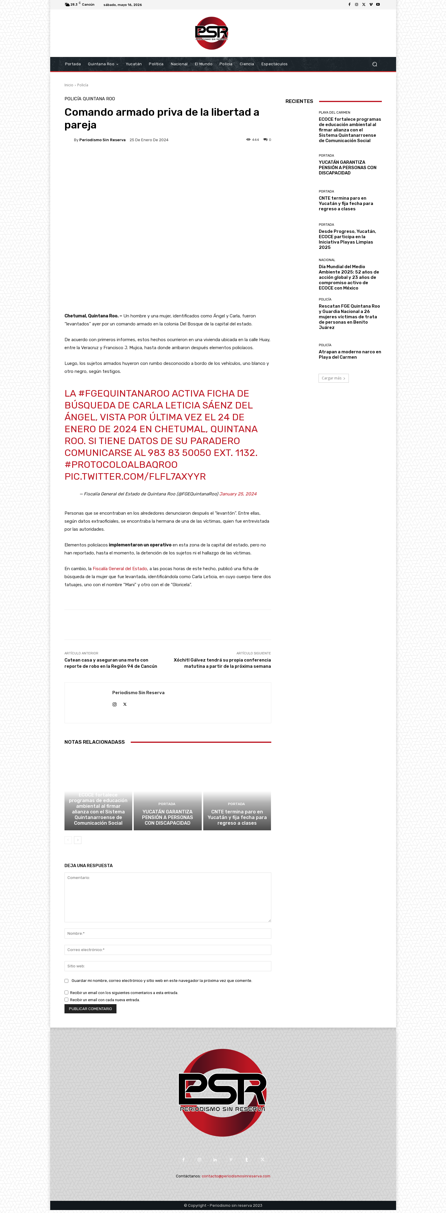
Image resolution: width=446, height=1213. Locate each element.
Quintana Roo (99, 99)
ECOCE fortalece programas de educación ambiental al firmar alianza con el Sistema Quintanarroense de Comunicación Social (98, 813)
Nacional (327, 260)
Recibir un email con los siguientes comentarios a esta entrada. (124, 995)
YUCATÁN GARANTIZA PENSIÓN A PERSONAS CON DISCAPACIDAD (167, 821)
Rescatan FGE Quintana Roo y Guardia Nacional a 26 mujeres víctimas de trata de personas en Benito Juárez (349, 316)
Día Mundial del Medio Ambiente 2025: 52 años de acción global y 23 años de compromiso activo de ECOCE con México (349, 277)
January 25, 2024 (237, 494)
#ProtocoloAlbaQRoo (121, 464)
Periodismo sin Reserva (102, 140)
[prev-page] (68, 843)
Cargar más (334, 378)
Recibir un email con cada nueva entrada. (105, 1003)
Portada (167, 808)
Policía (82, 85)
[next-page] (77, 843)
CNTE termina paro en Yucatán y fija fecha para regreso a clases (237, 821)
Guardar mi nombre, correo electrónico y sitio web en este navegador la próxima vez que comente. (162, 983)
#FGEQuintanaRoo (124, 393)
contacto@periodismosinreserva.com (236, 1179)
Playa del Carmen (97, 792)
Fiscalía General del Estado (120, 568)
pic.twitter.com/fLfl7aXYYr (135, 476)
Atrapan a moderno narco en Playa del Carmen (350, 354)
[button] (375, 64)
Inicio (68, 85)
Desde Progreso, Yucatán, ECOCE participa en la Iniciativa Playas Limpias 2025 (347, 239)
